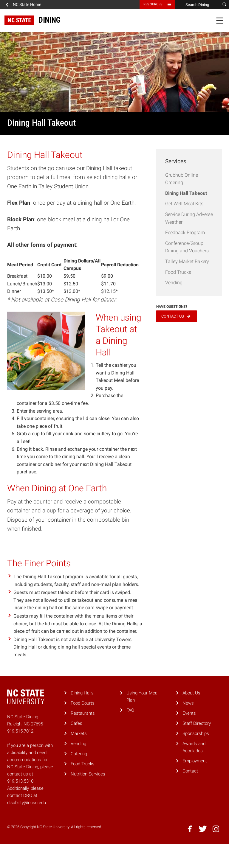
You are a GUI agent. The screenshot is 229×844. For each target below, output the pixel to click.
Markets (79, 733)
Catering (79, 753)
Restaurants (83, 713)
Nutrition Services (88, 774)
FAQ (130, 710)
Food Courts (83, 703)
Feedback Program (185, 232)
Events (189, 713)
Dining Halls (82, 693)
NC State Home (27, 4)
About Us (191, 693)
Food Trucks (178, 272)
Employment (194, 761)
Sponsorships (195, 733)
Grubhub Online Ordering (181, 179)
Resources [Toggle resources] (153, 4)
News (188, 703)
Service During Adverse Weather (189, 218)
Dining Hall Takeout (186, 193)
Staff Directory (196, 723)
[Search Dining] (197, 4)
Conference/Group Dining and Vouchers (187, 247)
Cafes (76, 723)
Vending (173, 282)
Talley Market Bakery (187, 261)
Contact (190, 771)
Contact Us (172, 316)
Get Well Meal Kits (184, 203)
